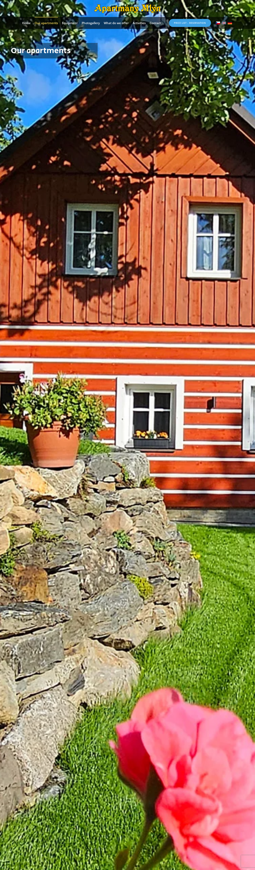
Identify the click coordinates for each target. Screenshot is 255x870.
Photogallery (91, 23)
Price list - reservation (190, 22)
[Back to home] (127, 8)
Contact (155, 23)
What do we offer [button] (116, 23)
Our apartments (46, 23)
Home (26, 23)
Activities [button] (139, 23)
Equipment (70, 23)
